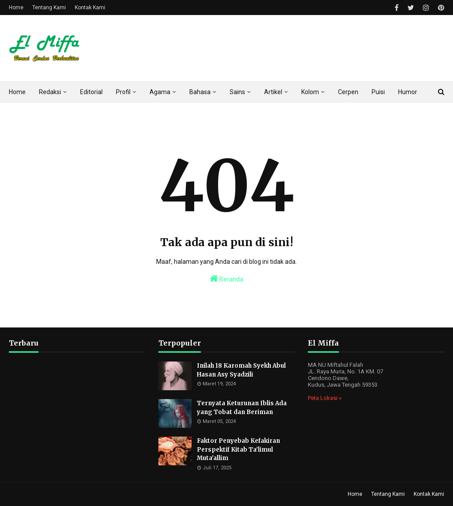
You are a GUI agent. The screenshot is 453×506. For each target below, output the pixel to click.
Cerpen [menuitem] (348, 91)
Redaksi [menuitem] (50, 91)
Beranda (226, 278)
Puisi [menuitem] (378, 91)
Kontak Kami (90, 7)
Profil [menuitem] (123, 91)
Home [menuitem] (17, 91)
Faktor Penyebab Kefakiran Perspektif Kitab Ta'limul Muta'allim (238, 449)
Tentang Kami (49, 7)
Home (16, 7)
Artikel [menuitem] (273, 91)
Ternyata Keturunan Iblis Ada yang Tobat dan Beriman (242, 407)
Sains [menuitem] (237, 91)
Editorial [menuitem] (91, 91)
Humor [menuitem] (407, 91)
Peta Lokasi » (325, 398)
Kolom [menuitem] (310, 91)
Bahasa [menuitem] (200, 91)
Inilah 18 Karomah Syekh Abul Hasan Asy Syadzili (241, 370)
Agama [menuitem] (160, 91)
